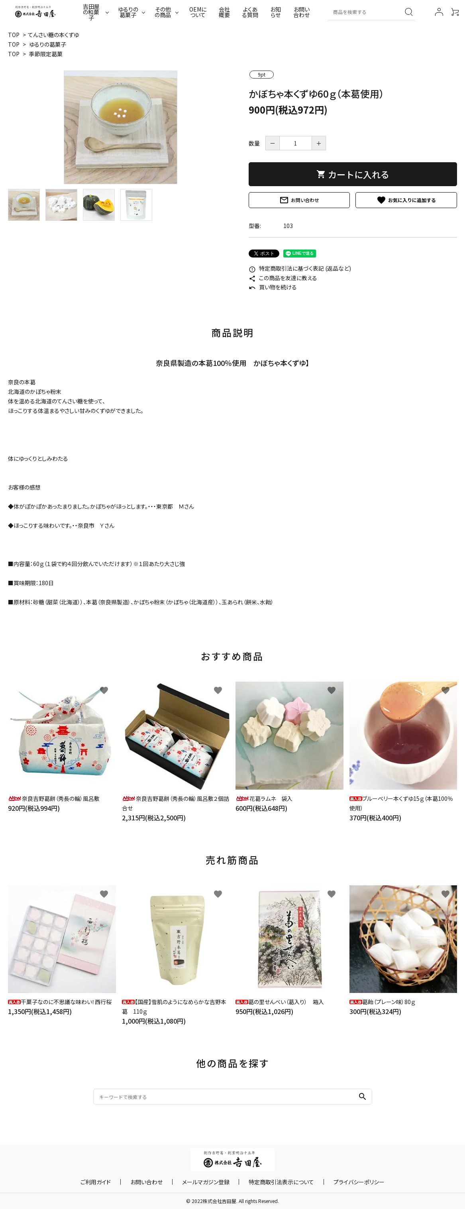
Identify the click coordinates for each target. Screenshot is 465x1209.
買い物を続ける (273, 287)
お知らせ (275, 12)
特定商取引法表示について (273, 1182)
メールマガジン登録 (206, 1182)
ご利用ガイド (111, 1182)
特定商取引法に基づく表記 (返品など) (300, 268)
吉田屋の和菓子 (91, 12)
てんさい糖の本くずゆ (53, 35)
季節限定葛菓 (46, 54)
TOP (14, 35)
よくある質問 (250, 12)
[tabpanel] (120, 127)
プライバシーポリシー (343, 1182)
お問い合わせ (301, 12)
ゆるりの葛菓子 (128, 12)
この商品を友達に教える (283, 278)
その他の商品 (163, 12)
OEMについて (197, 12)
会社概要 (224, 12)
